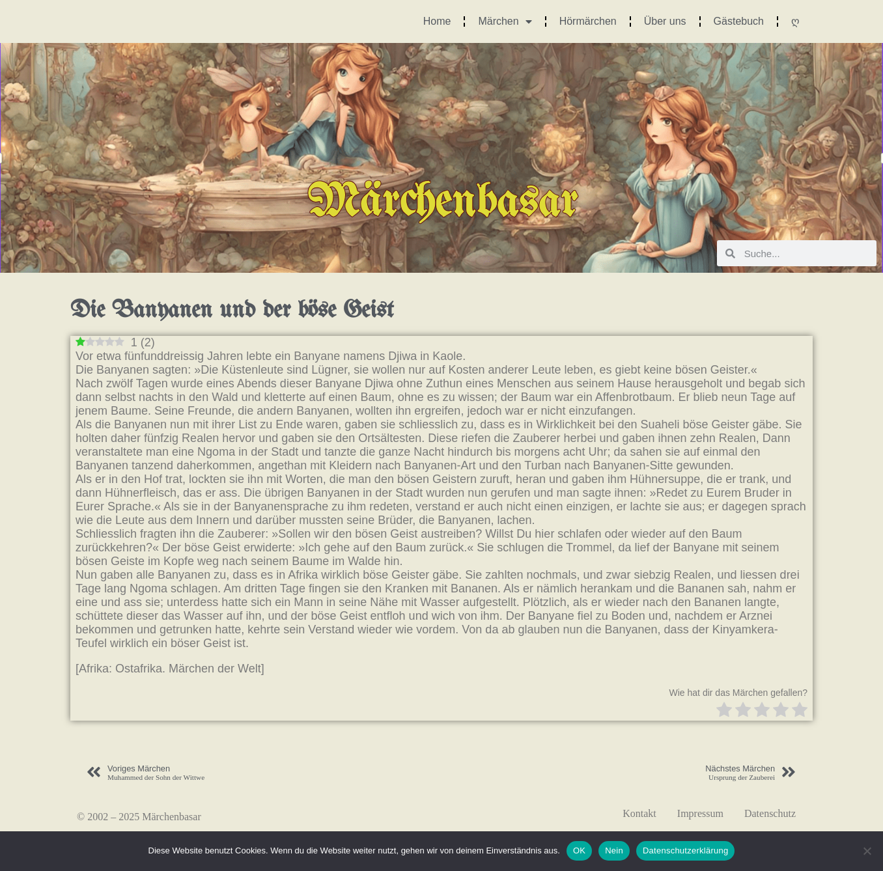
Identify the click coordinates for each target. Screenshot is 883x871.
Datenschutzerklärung (685, 850)
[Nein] (866, 850)
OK (579, 850)
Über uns (665, 21)
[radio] (724, 711)
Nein (614, 850)
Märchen (504, 21)
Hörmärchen (588, 21)
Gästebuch (739, 21)
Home (437, 21)
